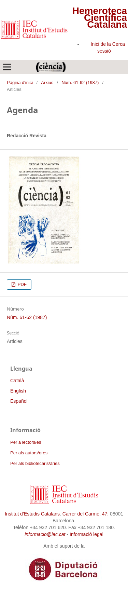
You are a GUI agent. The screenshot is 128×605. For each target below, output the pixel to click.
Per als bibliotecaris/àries (35, 463)
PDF (21, 284)
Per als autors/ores (28, 452)
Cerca (118, 44)
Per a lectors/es (25, 442)
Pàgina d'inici (20, 82)
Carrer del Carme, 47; (85, 514)
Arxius (47, 82)
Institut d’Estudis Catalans (32, 514)
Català (17, 380)
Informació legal (86, 534)
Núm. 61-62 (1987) (80, 82)
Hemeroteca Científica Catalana (99, 17)
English (18, 391)
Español (19, 401)
